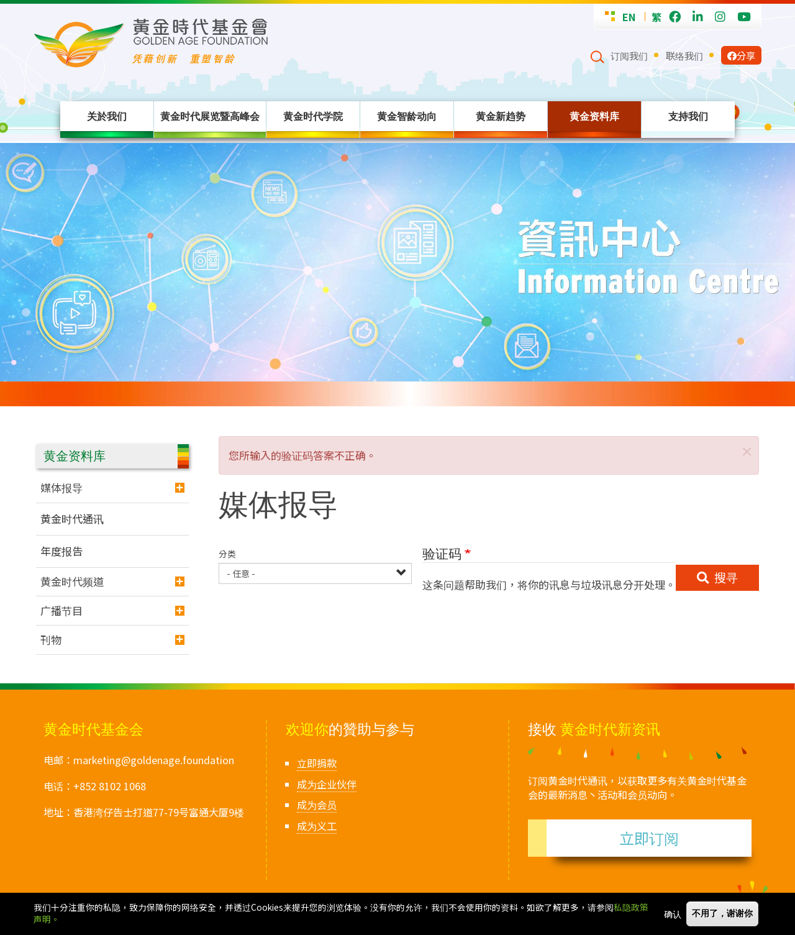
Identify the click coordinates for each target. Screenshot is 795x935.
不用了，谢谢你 (722, 913)
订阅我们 (629, 55)
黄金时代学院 (313, 116)
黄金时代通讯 (72, 518)
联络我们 (684, 55)
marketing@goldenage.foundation (153, 759)
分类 (227, 554)
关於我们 (107, 116)
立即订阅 (649, 838)
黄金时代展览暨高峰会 (210, 116)
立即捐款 (317, 762)
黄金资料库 (594, 116)
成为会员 (317, 804)
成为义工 (317, 825)
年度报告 (61, 551)
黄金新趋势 (500, 116)
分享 (741, 55)
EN (628, 16)
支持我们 (688, 116)
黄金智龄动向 (407, 116)
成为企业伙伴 (327, 784)
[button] (745, 449)
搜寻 (726, 577)
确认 (672, 914)
